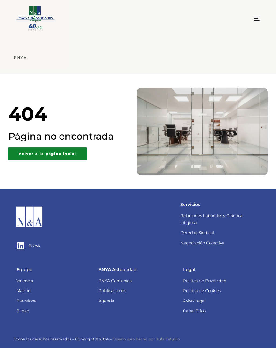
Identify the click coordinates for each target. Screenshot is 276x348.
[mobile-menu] (247, 18)
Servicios (190, 204)
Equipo (24, 269)
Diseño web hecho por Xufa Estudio (146, 339)
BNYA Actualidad (117, 269)
